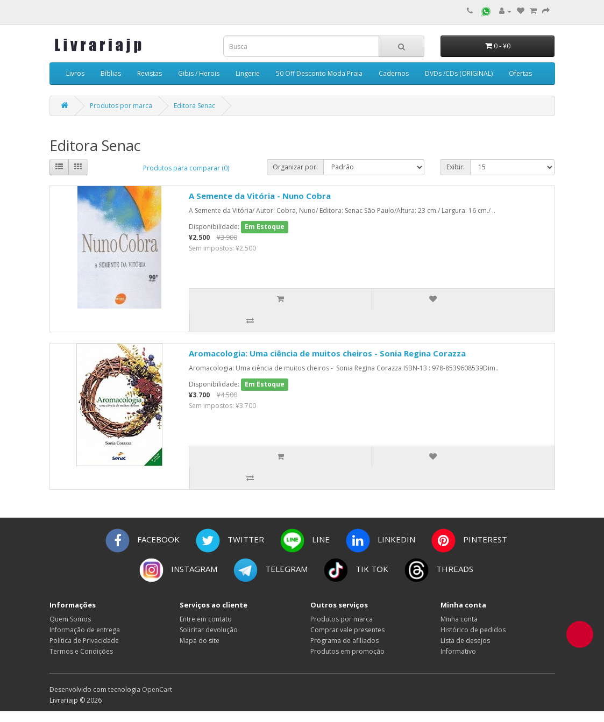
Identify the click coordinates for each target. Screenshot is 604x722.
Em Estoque (265, 226)
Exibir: (455, 166)
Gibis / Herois (198, 73)
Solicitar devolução (209, 629)
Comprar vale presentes (347, 629)
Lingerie (248, 73)
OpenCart (157, 689)
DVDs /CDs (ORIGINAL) (459, 73)
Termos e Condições (81, 651)
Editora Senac (194, 105)
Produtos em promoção (347, 651)
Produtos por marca (121, 105)
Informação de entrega (84, 629)
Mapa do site (199, 640)
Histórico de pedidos (473, 629)
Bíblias (111, 73)
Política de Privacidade (84, 640)
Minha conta (459, 619)
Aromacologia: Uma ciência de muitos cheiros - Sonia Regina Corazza (327, 353)
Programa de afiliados (344, 640)
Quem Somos (70, 619)
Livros (75, 73)
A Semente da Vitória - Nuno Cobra (260, 195)
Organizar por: (295, 166)
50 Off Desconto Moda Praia (319, 73)
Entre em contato (206, 619)
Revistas (149, 73)
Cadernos (394, 73)
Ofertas (520, 73)
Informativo (458, 651)
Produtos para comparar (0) (186, 168)
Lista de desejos (465, 640)
